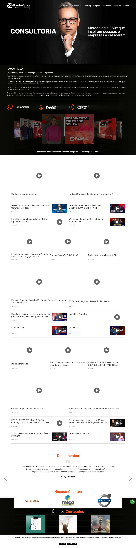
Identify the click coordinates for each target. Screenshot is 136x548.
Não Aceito (72, 544)
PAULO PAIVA (15, 68)
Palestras (65, 6)
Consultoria (107, 6)
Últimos (68, 511)
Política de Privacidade (70, 540)
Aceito (62, 544)
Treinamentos (76, 6)
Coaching (87, 6)
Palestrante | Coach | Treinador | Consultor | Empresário (30, 73)
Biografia (96, 6)
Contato (126, 6)
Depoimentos (68, 456)
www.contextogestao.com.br (47, 82)
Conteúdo (117, 6)
